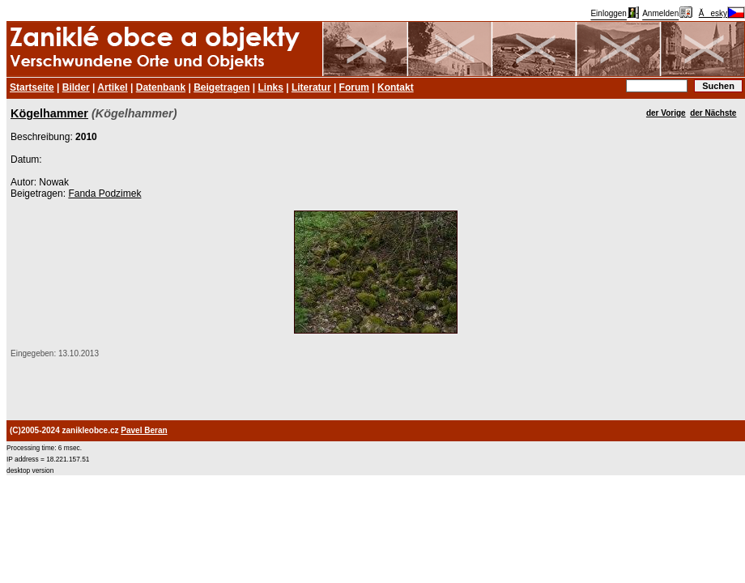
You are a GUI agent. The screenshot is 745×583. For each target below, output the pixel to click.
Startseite (32, 87)
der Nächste (713, 113)
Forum (354, 87)
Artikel (112, 87)
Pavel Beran (144, 430)
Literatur (311, 87)
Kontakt (395, 87)
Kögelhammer (49, 113)
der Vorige (666, 113)
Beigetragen (221, 87)
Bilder (76, 87)
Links (270, 87)
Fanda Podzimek (104, 193)
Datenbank (160, 87)
